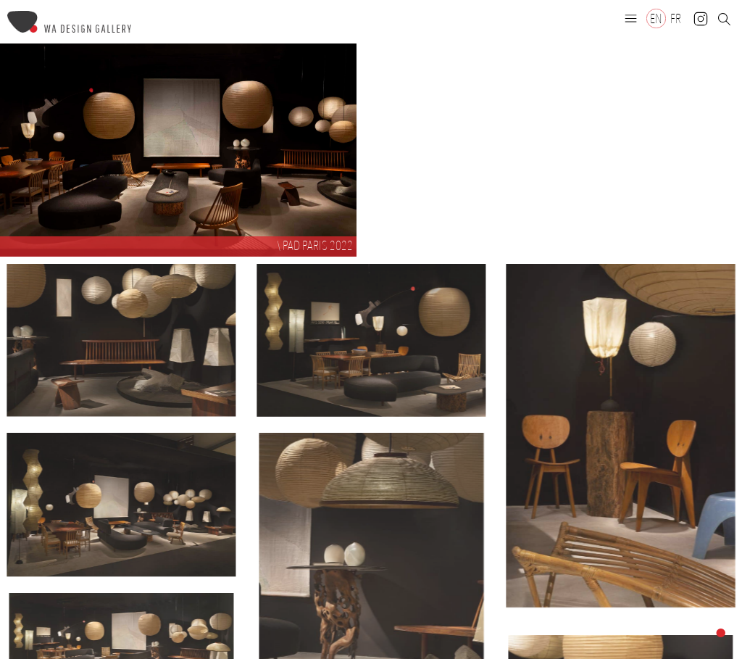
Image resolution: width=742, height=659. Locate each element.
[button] (631, 18)
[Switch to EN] (656, 18)
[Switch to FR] (675, 18)
